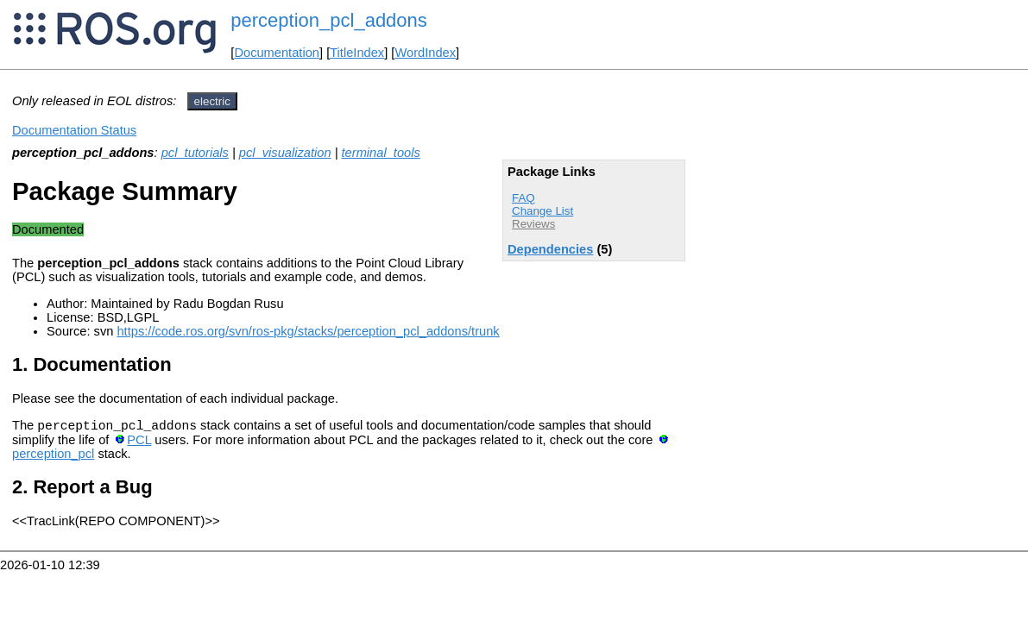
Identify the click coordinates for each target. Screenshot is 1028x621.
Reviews (533, 223)
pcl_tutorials (195, 153)
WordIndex (425, 53)
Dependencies (550, 249)
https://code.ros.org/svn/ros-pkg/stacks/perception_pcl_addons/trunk (308, 331)
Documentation (276, 53)
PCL (139, 442)
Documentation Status (74, 130)
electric (212, 101)
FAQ (523, 197)
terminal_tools (381, 153)
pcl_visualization (285, 153)
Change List (542, 210)
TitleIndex (357, 53)
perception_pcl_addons (328, 20)
